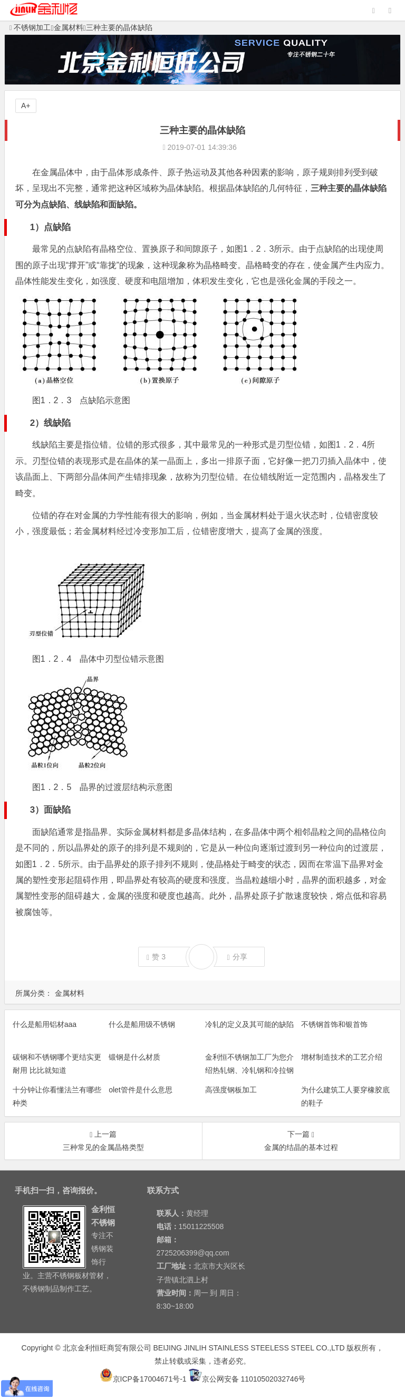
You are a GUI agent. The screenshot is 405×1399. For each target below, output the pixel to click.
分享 (237, 957)
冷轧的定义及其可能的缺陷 (249, 1024)
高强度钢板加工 (231, 1090)
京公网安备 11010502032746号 (247, 1379)
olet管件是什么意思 (140, 1090)
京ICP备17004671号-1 (143, 1379)
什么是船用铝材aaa (44, 1024)
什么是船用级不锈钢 (142, 1024)
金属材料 (68, 27)
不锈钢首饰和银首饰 (334, 1024)
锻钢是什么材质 (134, 1057)
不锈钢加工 (30, 27)
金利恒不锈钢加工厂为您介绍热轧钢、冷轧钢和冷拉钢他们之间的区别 (249, 1070)
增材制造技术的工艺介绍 (341, 1057)
